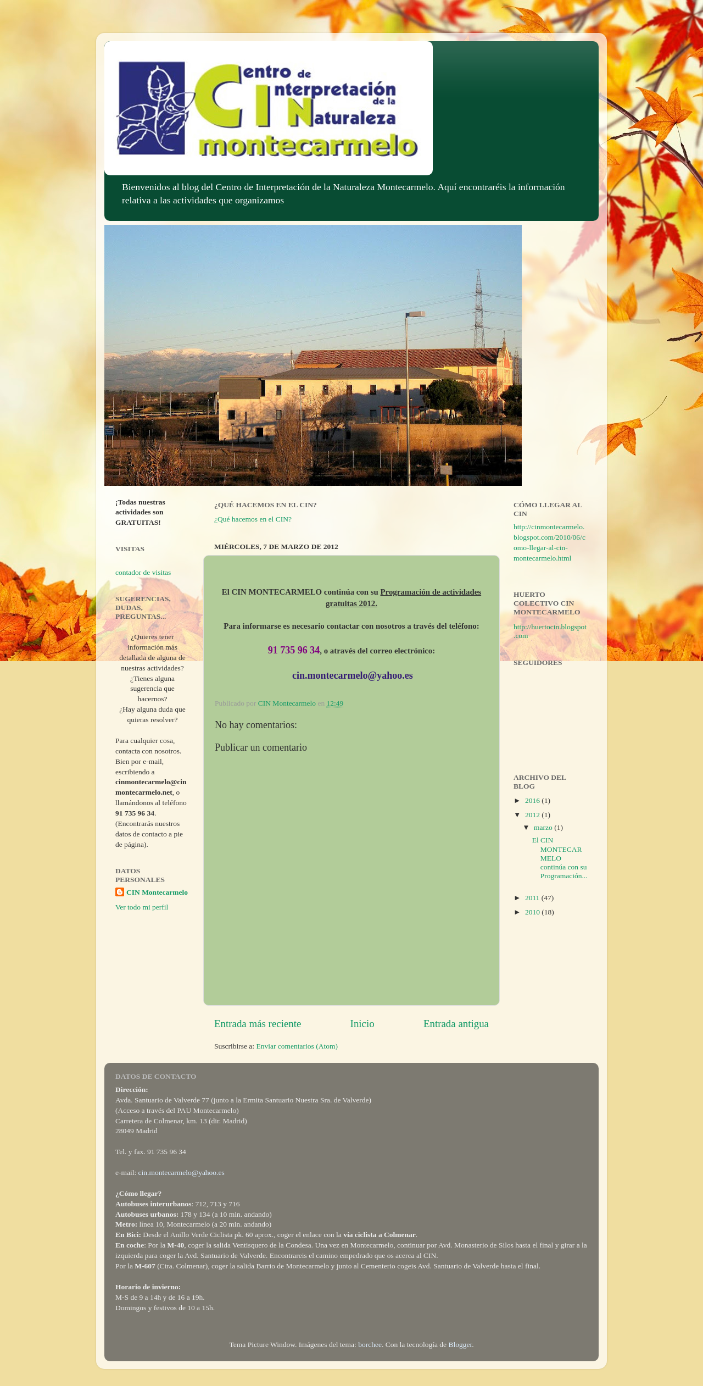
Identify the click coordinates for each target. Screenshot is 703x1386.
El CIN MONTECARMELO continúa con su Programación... (560, 858)
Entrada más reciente (257, 1023)
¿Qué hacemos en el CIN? (253, 519)
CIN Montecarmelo (157, 892)
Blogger (460, 1344)
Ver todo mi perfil (141, 907)
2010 (533, 912)
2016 (533, 800)
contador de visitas (143, 572)
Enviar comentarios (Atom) (297, 1046)
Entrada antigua (456, 1023)
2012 (533, 815)
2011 (533, 898)
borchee (370, 1344)
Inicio (362, 1023)
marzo (544, 827)
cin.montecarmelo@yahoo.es (181, 1172)
